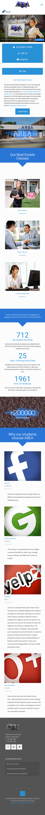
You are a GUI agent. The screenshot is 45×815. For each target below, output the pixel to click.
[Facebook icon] (21, 806)
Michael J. (7, 597)
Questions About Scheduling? (17, 774)
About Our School (13, 764)
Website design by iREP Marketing (22, 803)
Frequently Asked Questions (16, 769)
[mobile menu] (42, 5)
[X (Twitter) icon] (24, 806)
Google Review (9, 685)
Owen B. (7, 483)
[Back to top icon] (22, 793)
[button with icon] (8, 747)
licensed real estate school (17, 105)
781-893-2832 (11, 739)
